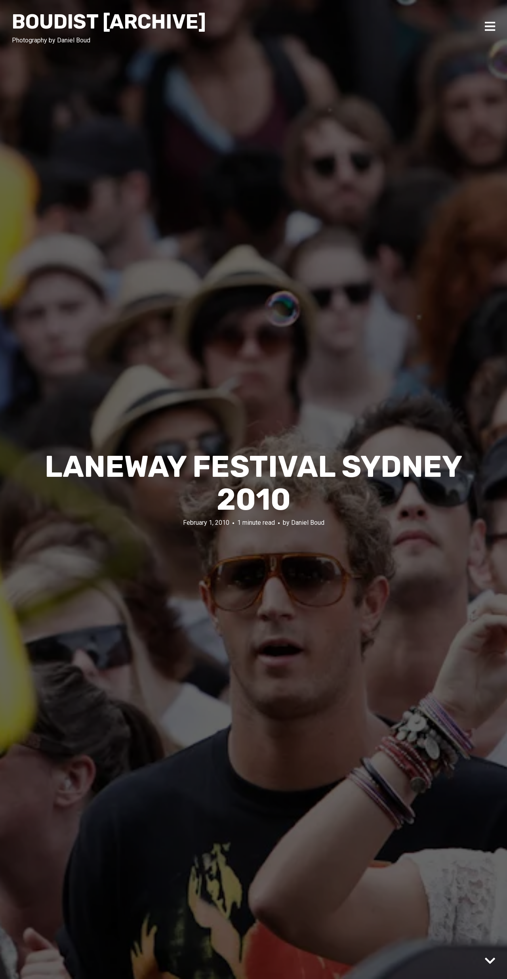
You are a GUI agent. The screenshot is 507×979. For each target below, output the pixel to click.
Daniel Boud (307, 522)
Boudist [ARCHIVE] (109, 22)
